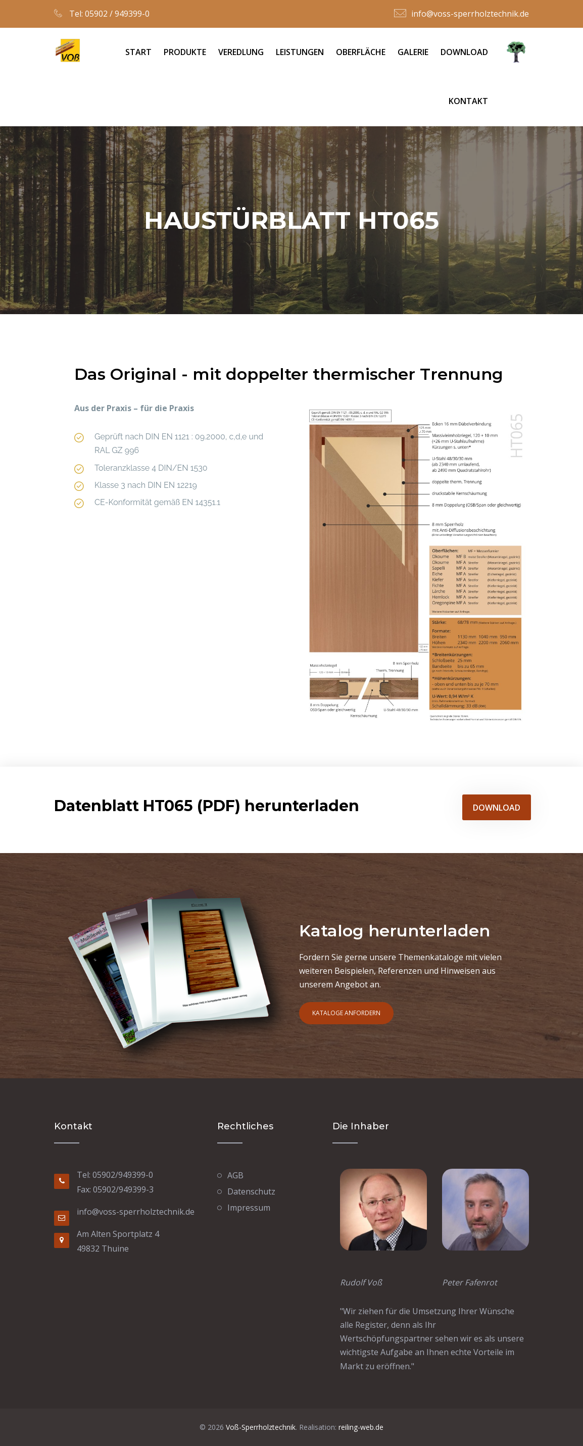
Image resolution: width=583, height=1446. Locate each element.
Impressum (248, 1207)
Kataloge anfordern (346, 1013)
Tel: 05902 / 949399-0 (108, 13)
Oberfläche (360, 52)
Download (464, 52)
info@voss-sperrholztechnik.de (470, 13)
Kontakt (468, 101)
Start (138, 52)
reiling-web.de (359, 1427)
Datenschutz (251, 1191)
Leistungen (300, 52)
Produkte (185, 52)
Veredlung (241, 52)
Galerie (413, 52)
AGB (235, 1175)
